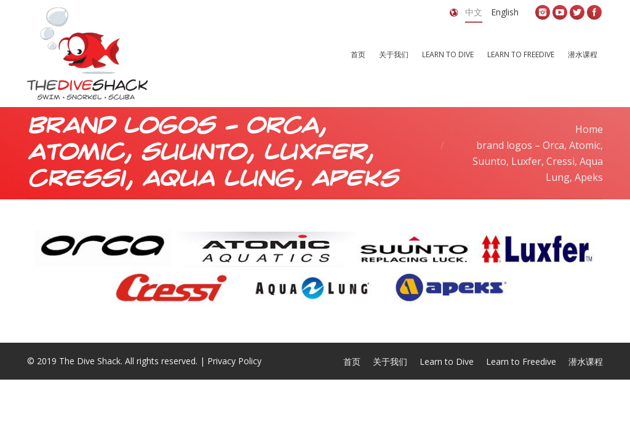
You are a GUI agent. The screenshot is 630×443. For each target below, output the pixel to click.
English (505, 12)
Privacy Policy (234, 361)
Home (589, 129)
